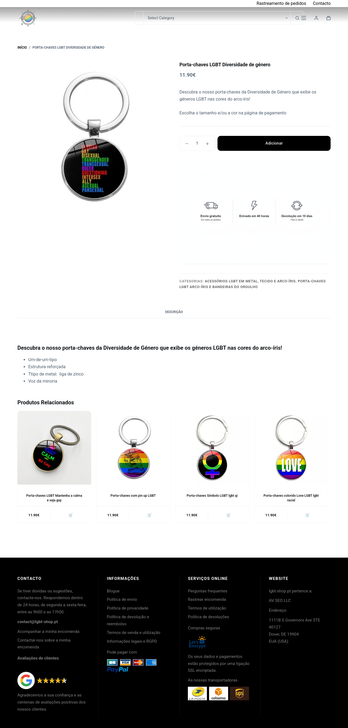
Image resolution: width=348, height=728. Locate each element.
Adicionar (274, 143)
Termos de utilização (207, 608)
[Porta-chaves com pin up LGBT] (133, 448)
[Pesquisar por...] (139, 18)
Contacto (322, 3)
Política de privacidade (127, 608)
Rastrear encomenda (207, 599)
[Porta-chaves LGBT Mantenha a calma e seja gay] (54, 448)
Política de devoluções (208, 616)
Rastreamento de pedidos (281, 3)
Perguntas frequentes (207, 591)
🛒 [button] (71, 515)
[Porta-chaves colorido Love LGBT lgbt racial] (291, 448)
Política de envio (122, 599)
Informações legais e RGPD (132, 641)
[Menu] (303, 17)
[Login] (316, 18)
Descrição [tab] (174, 312)
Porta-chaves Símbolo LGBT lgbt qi (212, 496)
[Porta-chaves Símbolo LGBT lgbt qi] (212, 448)
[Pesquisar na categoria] (216, 18)
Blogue (113, 591)
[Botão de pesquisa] (297, 18)
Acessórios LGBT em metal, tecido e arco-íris (250, 281)
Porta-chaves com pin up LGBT (133, 496)
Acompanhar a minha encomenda (48, 631)
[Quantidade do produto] (197, 143)
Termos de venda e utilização (133, 632)
